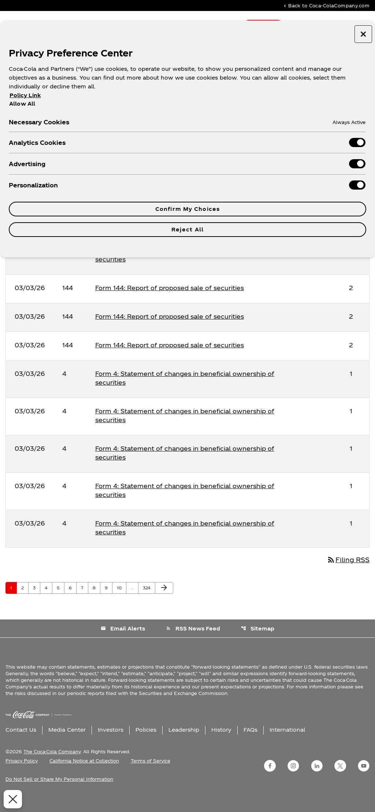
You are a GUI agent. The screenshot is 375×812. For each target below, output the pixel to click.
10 (121, 602)
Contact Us (20, 745)
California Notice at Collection (84, 775)
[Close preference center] (363, 34)
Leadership (183, 745)
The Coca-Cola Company (52, 766)
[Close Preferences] (12, 799)
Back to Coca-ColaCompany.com (326, 5)
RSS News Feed (193, 643)
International (287, 745)
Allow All (22, 103)
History (221, 745)
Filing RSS (347, 574)
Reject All (187, 229)
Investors (110, 745)
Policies (145, 745)
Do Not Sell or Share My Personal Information (59, 794)
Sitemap (258, 643)
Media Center (67, 745)
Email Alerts (122, 643)
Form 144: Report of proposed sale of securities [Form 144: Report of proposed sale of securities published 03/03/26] (169, 302)
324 (147, 602)
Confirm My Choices (187, 209)
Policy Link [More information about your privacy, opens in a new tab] (25, 95)
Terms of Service (150, 775)
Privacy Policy (21, 775)
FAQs (250, 745)
